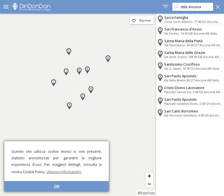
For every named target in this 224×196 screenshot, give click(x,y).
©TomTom (146, 193)
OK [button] (57, 186)
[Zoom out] (149, 184)
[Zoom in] (149, 176)
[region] (78, 105)
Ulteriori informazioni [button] (63, 171)
